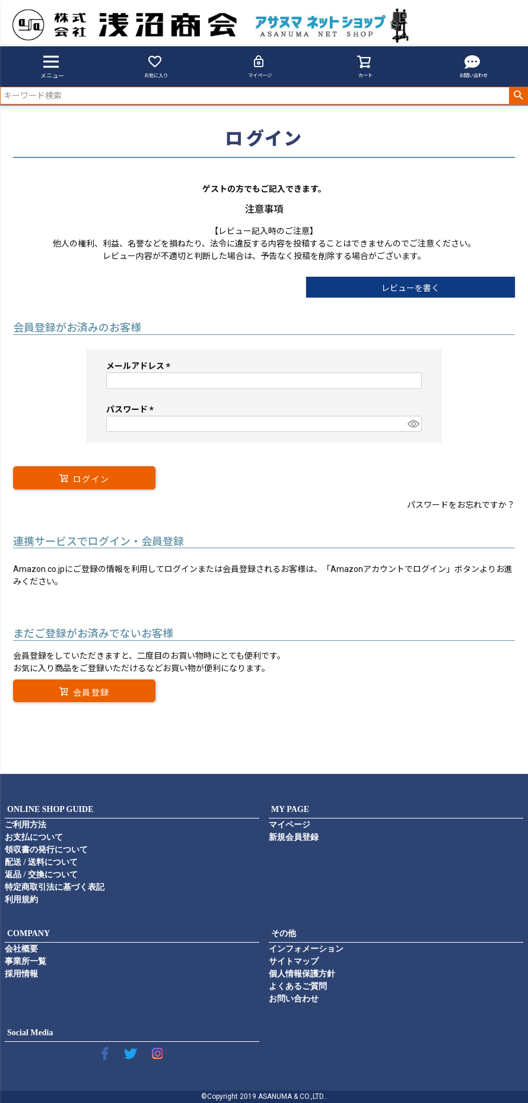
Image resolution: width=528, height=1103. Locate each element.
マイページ (260, 66)
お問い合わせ (473, 66)
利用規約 (21, 899)
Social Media (30, 1032)
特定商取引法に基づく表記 (54, 887)
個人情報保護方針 (302, 973)
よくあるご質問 (298, 986)
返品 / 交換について (41, 874)
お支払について (34, 837)
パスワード (132, 409)
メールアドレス (140, 366)
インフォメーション (306, 948)
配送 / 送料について (41, 862)
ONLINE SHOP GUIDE (50, 809)
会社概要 (21, 948)
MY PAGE (290, 809)
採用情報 (21, 973)
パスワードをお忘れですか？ (461, 505)
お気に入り (156, 66)
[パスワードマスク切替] (413, 424)
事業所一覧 (25, 961)
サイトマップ (294, 961)
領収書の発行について (46, 849)
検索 (518, 95)
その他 (283, 933)
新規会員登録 (294, 837)
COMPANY (28, 933)
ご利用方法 (25, 824)
